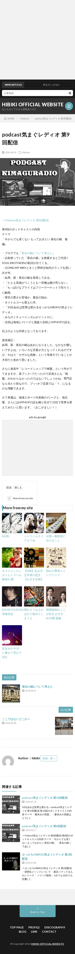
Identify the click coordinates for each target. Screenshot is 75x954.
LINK (34, 931)
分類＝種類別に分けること (56, 538)
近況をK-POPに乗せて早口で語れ (12, 653)
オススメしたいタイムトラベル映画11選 (12, 575)
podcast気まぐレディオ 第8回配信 (44, 826)
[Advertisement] (37, 40)
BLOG (22, 931)
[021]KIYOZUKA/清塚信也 (12, 612)
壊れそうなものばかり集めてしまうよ (34, 614)
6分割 (5, 536)
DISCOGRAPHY (54, 927)
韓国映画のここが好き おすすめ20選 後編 (56, 614)
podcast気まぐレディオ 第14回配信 (45, 797)
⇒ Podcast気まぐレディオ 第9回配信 (25, 220)
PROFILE (34, 927)
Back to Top (37, 912)
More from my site (20, 498)
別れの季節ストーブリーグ (56, 573)
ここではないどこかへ (16, 719)
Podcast (26, 152)
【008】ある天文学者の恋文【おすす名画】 (34, 575)
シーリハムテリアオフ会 (34, 538)
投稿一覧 (48, 758)
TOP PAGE (17, 927)
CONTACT (49, 931)
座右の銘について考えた (37, 253)
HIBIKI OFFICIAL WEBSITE (33, 104)
